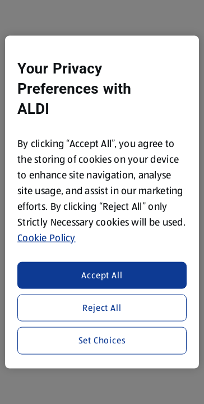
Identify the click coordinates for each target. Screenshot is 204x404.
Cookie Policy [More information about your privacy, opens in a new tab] (46, 238)
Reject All (101, 307)
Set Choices (102, 340)
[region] (102, 202)
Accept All (101, 274)
